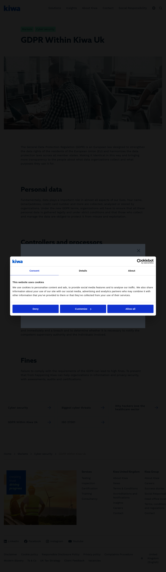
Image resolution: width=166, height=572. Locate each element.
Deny (36, 308)
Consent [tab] (34, 270)
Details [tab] (83, 270)
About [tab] (131, 270)
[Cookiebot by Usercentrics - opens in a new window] (139, 261)
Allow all (130, 308)
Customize (83, 308)
